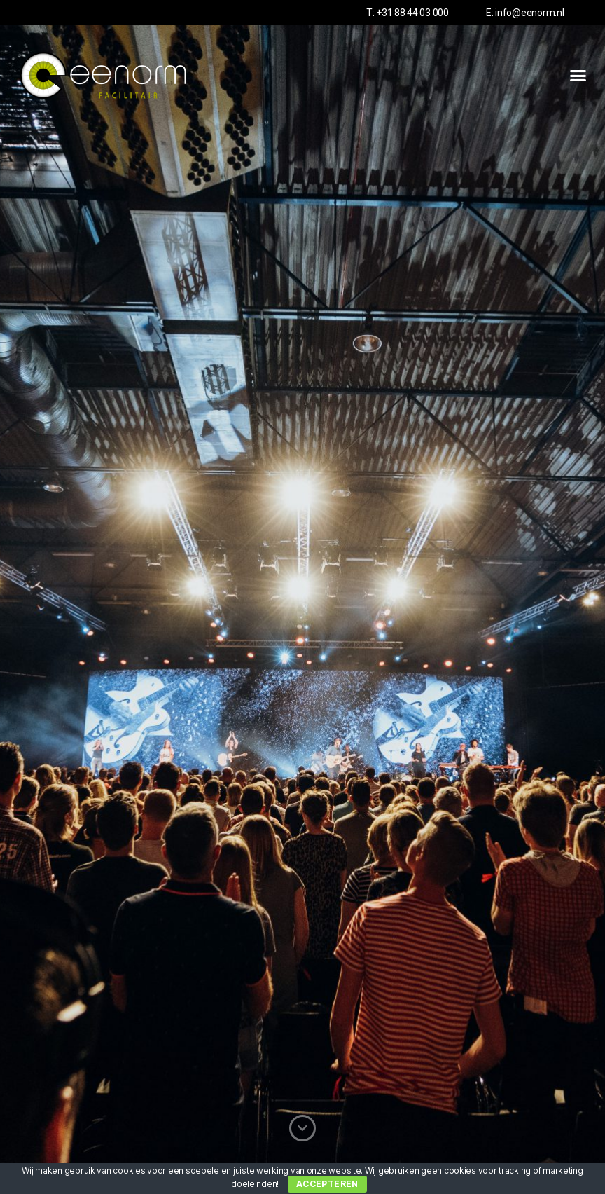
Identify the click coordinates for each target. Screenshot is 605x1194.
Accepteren (327, 1184)
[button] (578, 75)
